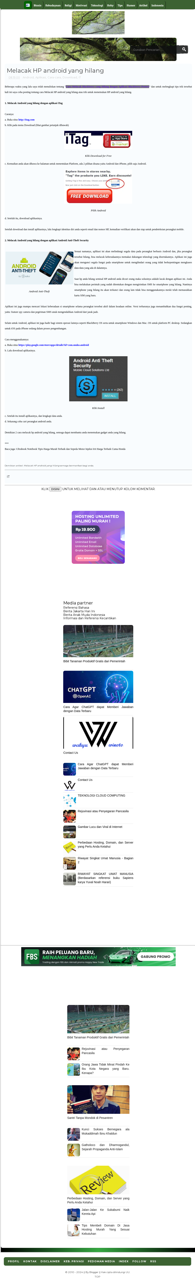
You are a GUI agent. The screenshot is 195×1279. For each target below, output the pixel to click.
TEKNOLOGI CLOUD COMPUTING (101, 795)
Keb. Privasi (74, 1261)
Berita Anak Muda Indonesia (84, 615)
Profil (14, 1261)
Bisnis (37, 5)
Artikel (143, 5)
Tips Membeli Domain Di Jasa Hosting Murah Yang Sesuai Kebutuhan (105, 1229)
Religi (68, 5)
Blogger (93, 1272)
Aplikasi (40, 77)
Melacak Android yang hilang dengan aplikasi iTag (35, 103)
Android (28, 77)
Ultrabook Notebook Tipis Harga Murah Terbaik (40, 449)
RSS (153, 1261)
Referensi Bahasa (76, 608)
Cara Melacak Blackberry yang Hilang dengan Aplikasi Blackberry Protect (107, 86)
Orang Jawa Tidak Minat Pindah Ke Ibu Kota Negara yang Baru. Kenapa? (105, 1068)
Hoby (110, 5)
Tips (120, 5)
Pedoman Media (101, 1261)
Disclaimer (50, 1261)
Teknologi (97, 5)
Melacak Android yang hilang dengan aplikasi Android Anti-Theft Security (48, 240)
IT (80, 77)
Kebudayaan (53, 5)
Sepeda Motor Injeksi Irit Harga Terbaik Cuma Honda (97, 449)
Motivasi (81, 5)
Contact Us (70, 752)
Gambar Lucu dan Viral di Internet (100, 827)
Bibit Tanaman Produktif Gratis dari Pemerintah (94, 661)
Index (124, 1261)
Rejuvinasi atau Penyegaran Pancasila (103, 811)
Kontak (30, 1261)
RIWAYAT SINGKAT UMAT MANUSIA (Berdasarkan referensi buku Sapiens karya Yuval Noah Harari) (105, 878)
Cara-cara (54, 77)
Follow (139, 1261)
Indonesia (158, 5)
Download (70, 77)
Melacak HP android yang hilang (41, 465)
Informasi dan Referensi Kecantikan (89, 618)
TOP (97, 1276)
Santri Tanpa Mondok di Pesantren (90, 1118)
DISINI (55, 489)
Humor (131, 5)
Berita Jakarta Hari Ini (79, 611)
